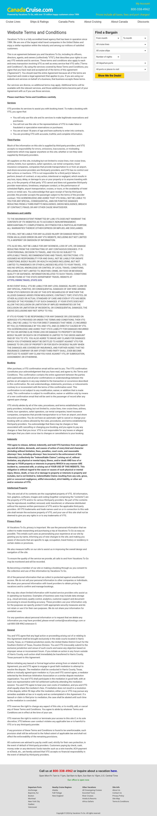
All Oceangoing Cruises (92, 790)
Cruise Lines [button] (13, 21)
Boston (31, 796)
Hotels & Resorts (89, 798)
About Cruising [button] (92, 21)
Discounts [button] (143, 21)
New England (57, 796)
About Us (116, 790)
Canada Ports (66, 21)
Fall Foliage (57, 793)
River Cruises (87, 796)
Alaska (55, 790)
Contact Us (117, 793)
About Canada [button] (119, 21)
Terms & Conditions (120, 801)
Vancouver (32, 807)
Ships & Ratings (39, 21)
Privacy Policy (118, 796)
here (114, 771)
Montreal (32, 798)
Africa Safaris (88, 801)
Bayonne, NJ (33, 793)
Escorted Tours (88, 793)
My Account (143, 3)
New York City (34, 801)
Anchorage (32, 790)
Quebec (31, 804)
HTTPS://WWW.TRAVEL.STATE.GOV (24, 280)
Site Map (116, 798)
